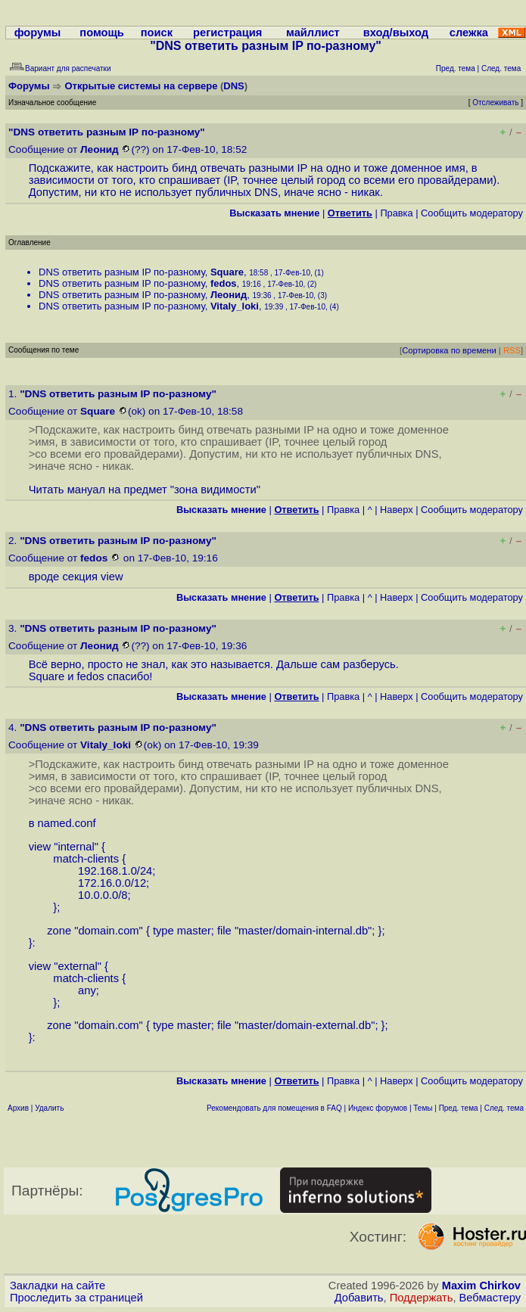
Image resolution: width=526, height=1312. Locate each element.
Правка (396, 213)
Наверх (396, 509)
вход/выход (395, 32)
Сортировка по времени (449, 350)
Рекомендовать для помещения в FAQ (274, 1108)
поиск (157, 32)
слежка (469, 32)
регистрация (227, 32)
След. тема (504, 1108)
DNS (233, 86)
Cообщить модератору (472, 213)
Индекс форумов (377, 1108)
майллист (313, 32)
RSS (512, 350)
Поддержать (421, 1298)
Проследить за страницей (76, 1298)
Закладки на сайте (57, 1285)
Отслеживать (495, 102)
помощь (101, 32)
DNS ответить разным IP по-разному (122, 272)
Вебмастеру (490, 1298)
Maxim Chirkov (481, 1285)
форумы (37, 32)
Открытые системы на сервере (141, 86)
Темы (422, 1108)
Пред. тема (458, 1108)
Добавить (359, 1298)
